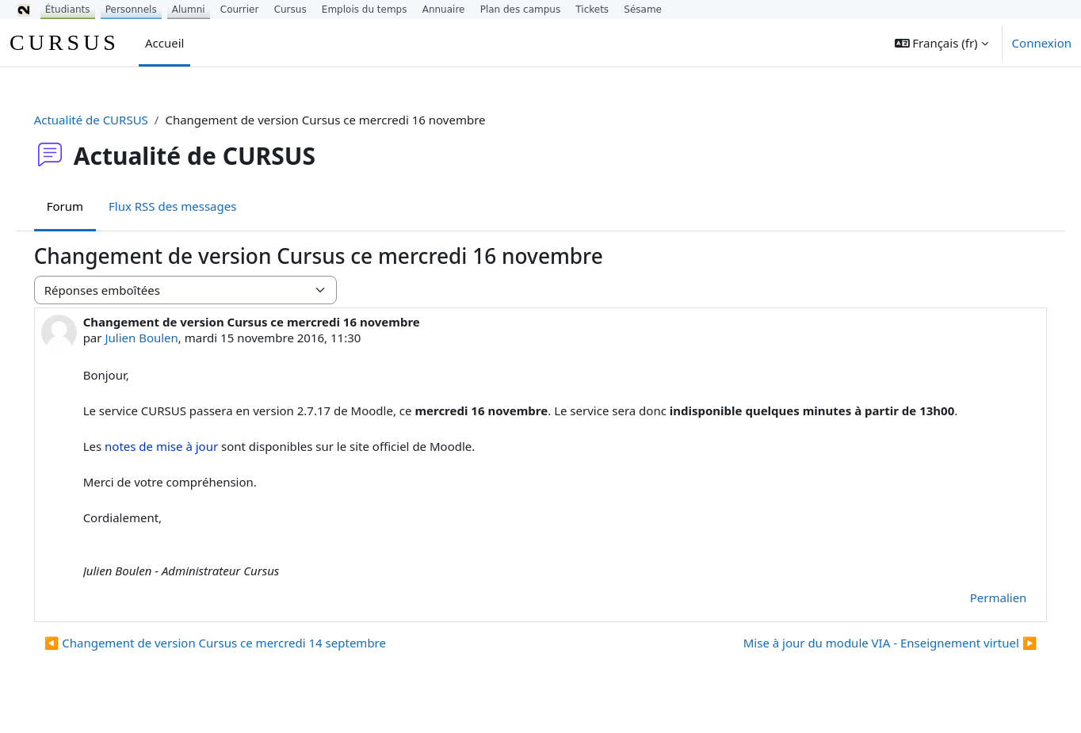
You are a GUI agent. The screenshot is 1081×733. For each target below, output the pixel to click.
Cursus (290, 9)
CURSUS (65, 42)
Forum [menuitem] (87, 206)
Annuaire (443, 9)
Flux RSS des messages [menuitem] (194, 206)
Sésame (643, 9)
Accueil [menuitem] (164, 43)
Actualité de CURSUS (113, 120)
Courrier (239, 9)
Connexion (1041, 43)
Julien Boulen (164, 338)
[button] (941, 43)
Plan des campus (520, 9)
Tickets (592, 9)
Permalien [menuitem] (975, 597)
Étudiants (67, 9)
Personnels (131, 9)
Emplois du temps (364, 9)
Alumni (188, 9)
